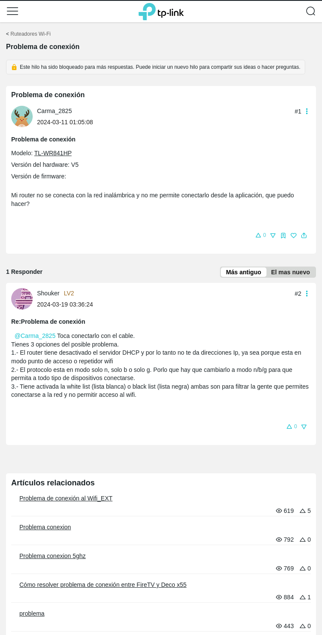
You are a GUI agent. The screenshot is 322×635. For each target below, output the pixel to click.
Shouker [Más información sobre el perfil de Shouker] (48, 293)
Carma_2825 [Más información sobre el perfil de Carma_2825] (54, 110)
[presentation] (22, 116)
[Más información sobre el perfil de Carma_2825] (24, 116)
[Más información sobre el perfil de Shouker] (24, 298)
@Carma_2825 (35, 335)
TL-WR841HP (52, 153)
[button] (12, 11)
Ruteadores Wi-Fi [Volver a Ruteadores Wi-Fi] (30, 34)
